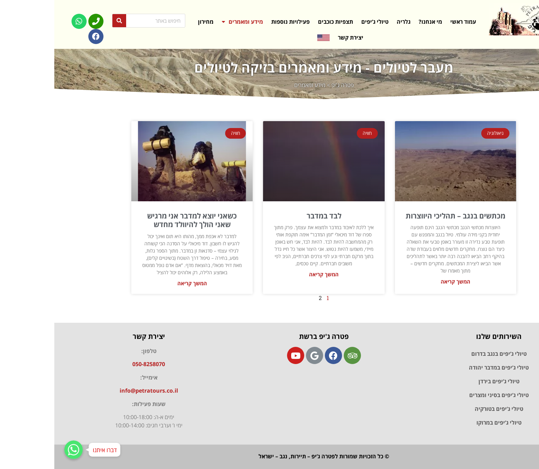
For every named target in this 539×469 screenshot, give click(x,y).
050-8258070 (94, 364)
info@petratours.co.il (94, 390)
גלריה (349, 21)
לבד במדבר (269, 216)
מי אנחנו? (376, 21)
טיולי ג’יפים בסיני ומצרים (444, 395)
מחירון (151, 21)
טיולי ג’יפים (320, 21)
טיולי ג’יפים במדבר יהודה (444, 367)
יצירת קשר (296, 37)
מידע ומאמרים (188, 21)
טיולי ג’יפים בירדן (444, 381)
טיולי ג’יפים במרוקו (444, 422)
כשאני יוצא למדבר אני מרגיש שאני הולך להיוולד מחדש (138, 220)
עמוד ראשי (409, 21)
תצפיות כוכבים (281, 21)
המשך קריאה (401, 281)
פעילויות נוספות (236, 21)
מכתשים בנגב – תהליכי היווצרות (401, 216)
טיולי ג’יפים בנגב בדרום (444, 354)
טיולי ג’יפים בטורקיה (444, 409)
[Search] (65, 20)
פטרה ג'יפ (288, 85)
